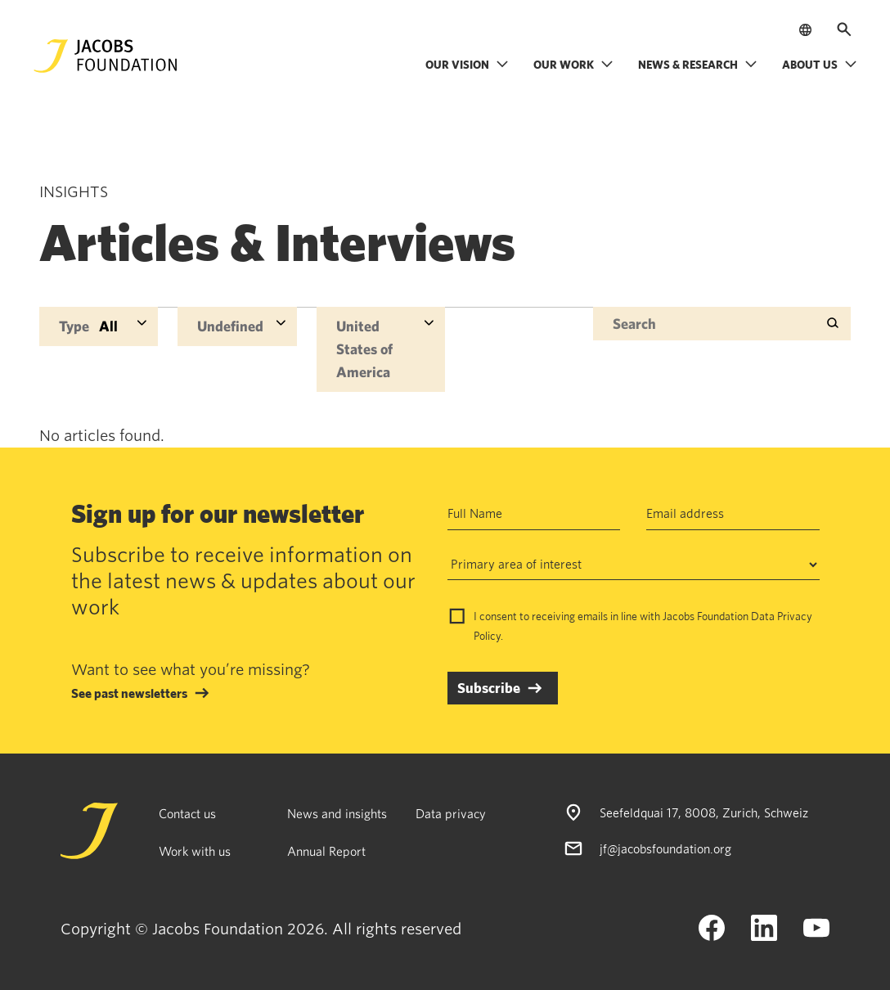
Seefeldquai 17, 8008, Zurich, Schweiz (704, 812)
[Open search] (844, 29)
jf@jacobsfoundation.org (665, 848)
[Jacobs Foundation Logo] (105, 56)
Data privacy (451, 813)
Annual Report (326, 851)
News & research (697, 64)
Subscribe (488, 687)
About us (819, 64)
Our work (573, 64)
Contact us (187, 813)
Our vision (467, 64)
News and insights (337, 813)
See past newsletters (129, 693)
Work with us (195, 851)
